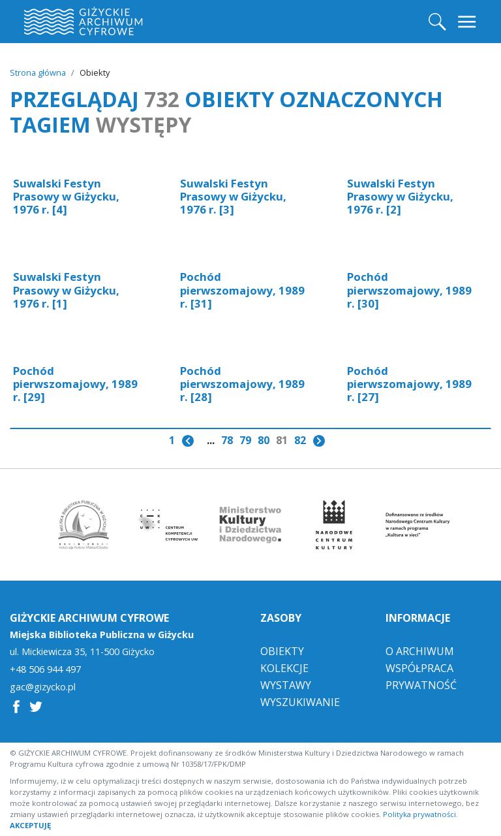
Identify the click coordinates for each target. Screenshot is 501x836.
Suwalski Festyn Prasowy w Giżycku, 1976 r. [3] (233, 196)
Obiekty (282, 651)
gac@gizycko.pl (43, 687)
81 (282, 440)
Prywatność (421, 685)
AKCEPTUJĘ (30, 825)
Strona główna (38, 72)
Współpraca (419, 668)
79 (245, 440)
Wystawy (285, 685)
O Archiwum (420, 651)
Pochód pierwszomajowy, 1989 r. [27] (409, 383)
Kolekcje (284, 668)
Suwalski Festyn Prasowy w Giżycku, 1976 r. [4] (66, 196)
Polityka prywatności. (420, 814)
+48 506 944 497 (45, 669)
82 (300, 440)
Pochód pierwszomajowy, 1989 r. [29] (75, 383)
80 (263, 440)
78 (227, 440)
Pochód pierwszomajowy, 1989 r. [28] (242, 383)
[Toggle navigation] (468, 21)
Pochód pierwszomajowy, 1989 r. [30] (409, 289)
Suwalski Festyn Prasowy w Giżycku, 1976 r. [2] (400, 196)
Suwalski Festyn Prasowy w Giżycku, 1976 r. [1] (66, 289)
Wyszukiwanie (300, 702)
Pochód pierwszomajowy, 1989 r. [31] (242, 289)
